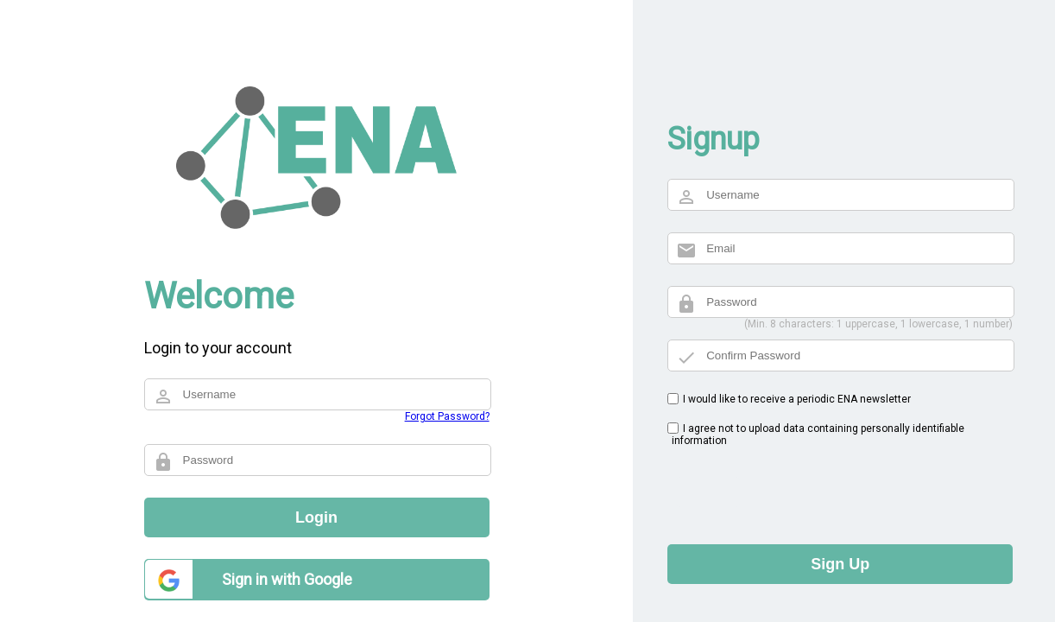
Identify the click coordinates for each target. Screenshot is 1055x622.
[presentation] (798, 489)
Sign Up (840, 564)
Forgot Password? (447, 416)
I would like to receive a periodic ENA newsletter (797, 399)
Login (316, 517)
